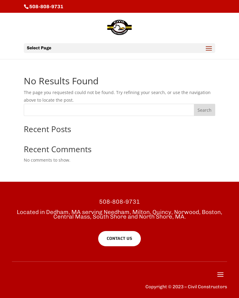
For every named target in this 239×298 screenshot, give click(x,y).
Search (205, 110)
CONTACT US (119, 238)
